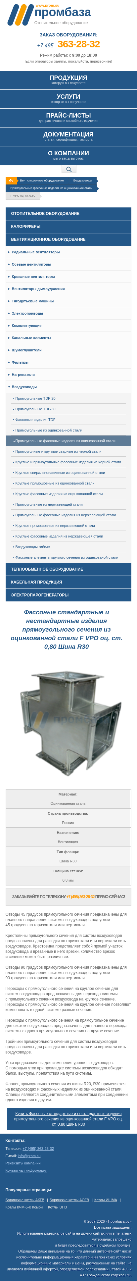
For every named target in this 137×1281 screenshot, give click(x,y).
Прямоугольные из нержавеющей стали (48, 504)
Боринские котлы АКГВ (25, 1200)
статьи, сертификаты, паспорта (68, 136)
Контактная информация (26, 1170)
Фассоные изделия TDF (34, 420)
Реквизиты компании (23, 1163)
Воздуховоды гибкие (31, 547)
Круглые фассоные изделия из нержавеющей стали (58, 536)
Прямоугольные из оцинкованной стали (47, 430)
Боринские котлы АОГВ (69, 1200)
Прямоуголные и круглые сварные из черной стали (57, 451)
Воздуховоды (82, 180)
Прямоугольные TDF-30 (34, 409)
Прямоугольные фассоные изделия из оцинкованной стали (51, 188)
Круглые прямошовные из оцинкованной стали (54, 483)
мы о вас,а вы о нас (68, 155)
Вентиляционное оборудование (42, 180)
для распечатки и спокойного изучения (68, 117)
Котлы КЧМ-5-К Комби (24, 1207)
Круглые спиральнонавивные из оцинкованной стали (59, 473)
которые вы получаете (68, 98)
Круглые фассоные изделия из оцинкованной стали (58, 494)
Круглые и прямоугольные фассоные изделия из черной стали (67, 462)
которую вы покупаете (68, 80)
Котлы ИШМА (105, 1200)
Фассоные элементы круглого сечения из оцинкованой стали (65, 557)
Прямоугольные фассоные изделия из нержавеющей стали (64, 515)
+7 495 (68, 45)
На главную (12, 180)
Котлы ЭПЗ (57, 1207)
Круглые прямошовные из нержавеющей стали (54, 526)
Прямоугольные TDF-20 (34, 398)
